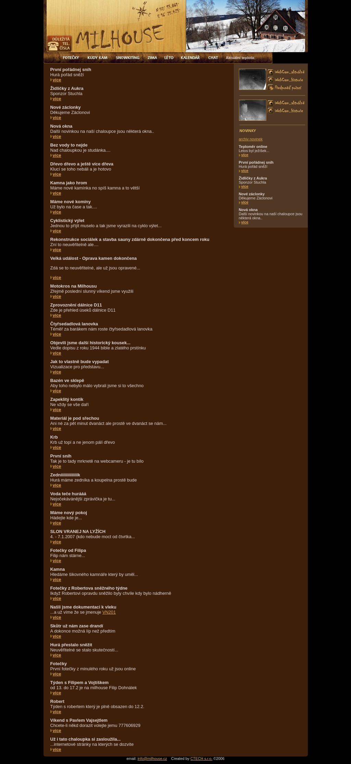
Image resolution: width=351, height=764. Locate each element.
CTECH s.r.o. (202, 758)
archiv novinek (251, 139)
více (57, 79)
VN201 (109, 612)
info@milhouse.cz (152, 758)
